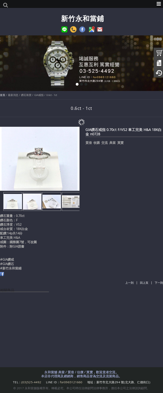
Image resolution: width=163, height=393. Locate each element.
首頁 (2, 95)
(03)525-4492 (31, 382)
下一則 (159, 283)
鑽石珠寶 (26, 95)
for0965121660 (71, 382)
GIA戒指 (39, 95)
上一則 (129, 283)
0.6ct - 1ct (51, 95)
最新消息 (13, 95)
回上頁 (144, 283)
